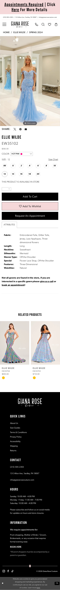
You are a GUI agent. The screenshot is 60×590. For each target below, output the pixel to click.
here (38, 588)
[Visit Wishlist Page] (49, 24)
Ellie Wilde (19, 32)
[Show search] (43, 24)
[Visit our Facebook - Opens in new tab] (8, 571)
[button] (4, 24)
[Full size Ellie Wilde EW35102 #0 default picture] (30, 81)
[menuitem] (30, 17)
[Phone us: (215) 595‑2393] (8, 17)
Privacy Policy (16, 437)
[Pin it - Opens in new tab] (20, 129)
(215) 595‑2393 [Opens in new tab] (17, 467)
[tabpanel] (30, 81)
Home (6, 32)
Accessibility (15, 442)
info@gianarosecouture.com (22, 480)
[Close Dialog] (3, 583)
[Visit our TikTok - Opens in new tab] (12, 571)
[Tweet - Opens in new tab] (15, 129)
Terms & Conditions (18, 433)
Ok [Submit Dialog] (57, 583)
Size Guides (15, 428)
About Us (14, 424)
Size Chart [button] (53, 160)
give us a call (46, 282)
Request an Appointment (30, 216)
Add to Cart (30, 197)
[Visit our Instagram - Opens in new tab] (3, 571)
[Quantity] (6, 189)
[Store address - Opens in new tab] (26, 17)
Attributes (9, 225)
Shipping (14, 446)
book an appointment (13, 285)
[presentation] (14, 343)
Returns (13, 451)
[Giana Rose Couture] (20, 25)
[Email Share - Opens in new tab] (26, 129)
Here (15, 9)
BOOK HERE (15, 547)
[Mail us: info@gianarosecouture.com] (48, 17)
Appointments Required (24, 4)
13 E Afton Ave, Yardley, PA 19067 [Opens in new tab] (24, 474)
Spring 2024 (36, 32)
